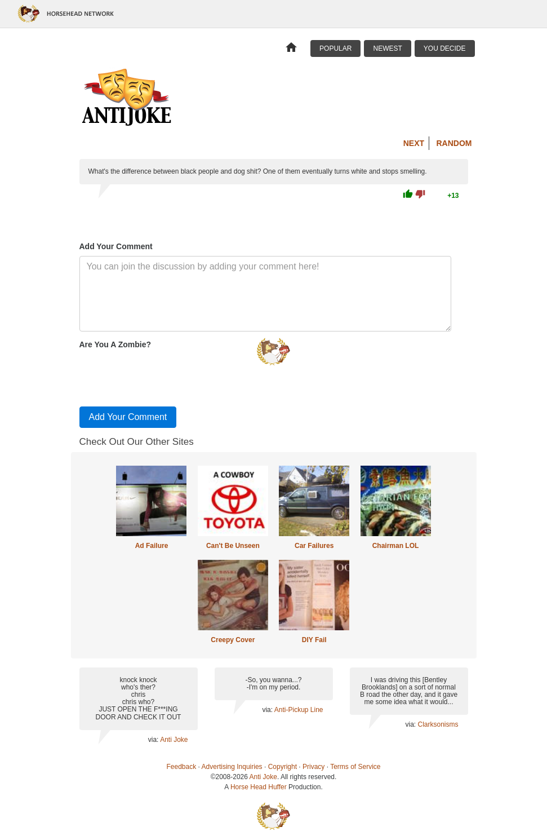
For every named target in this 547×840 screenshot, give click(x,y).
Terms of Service (355, 767)
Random (454, 143)
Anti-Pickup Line (298, 710)
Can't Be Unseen (233, 546)
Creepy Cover (233, 640)
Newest (387, 48)
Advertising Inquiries (232, 767)
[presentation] (165, 375)
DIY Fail (314, 640)
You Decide (445, 48)
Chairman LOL (395, 546)
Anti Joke (174, 740)
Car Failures (314, 546)
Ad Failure (151, 546)
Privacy (313, 767)
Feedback (182, 767)
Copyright (282, 767)
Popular (335, 48)
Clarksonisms (437, 724)
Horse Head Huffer (258, 787)
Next (413, 143)
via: (154, 740)
